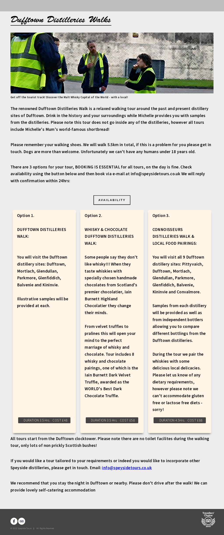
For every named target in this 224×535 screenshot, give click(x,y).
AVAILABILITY (112, 199)
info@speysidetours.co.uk (127, 467)
